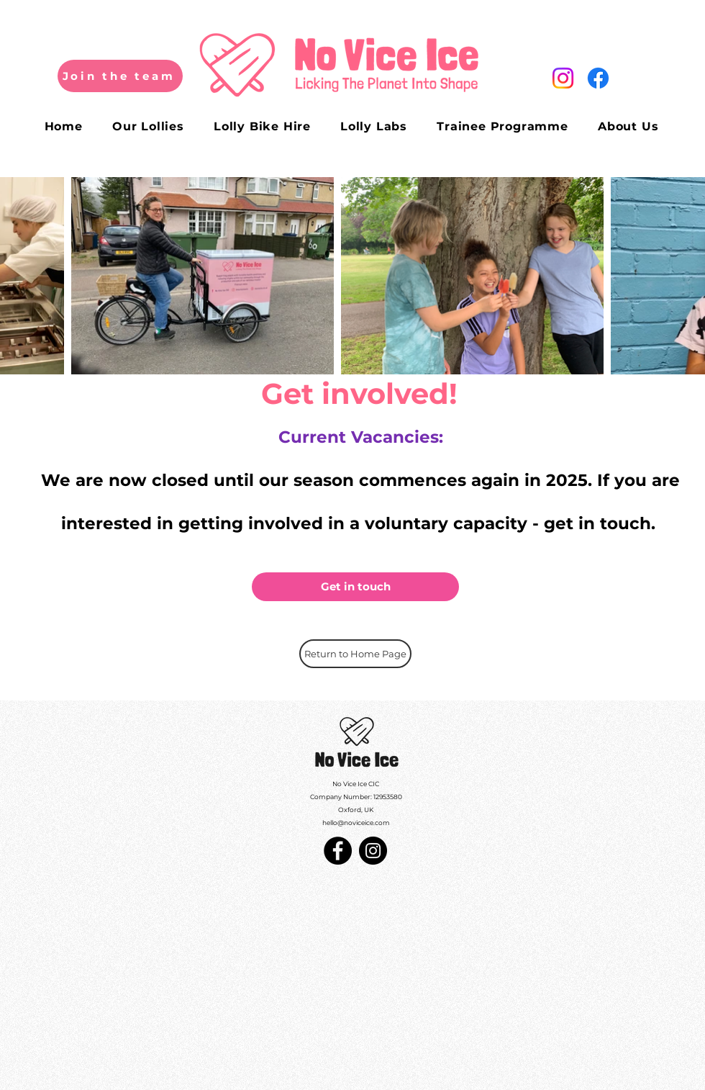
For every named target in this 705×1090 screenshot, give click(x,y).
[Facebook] (338, 851)
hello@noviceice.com (356, 822)
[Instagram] (373, 851)
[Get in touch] (355, 586)
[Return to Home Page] (355, 653)
